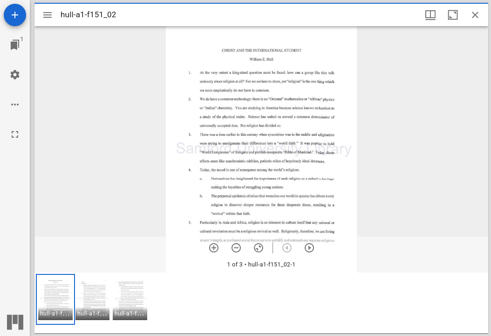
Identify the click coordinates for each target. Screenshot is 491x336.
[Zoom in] (214, 248)
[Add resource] (15, 15)
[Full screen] (15, 134)
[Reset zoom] (258, 248)
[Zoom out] (236, 248)
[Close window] (475, 15)
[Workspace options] (15, 104)
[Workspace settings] (15, 74)
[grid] (261, 303)
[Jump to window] (15, 45)
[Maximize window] (453, 15)
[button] (55, 299)
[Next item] (309, 248)
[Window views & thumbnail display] (430, 15)
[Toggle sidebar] (47, 15)
